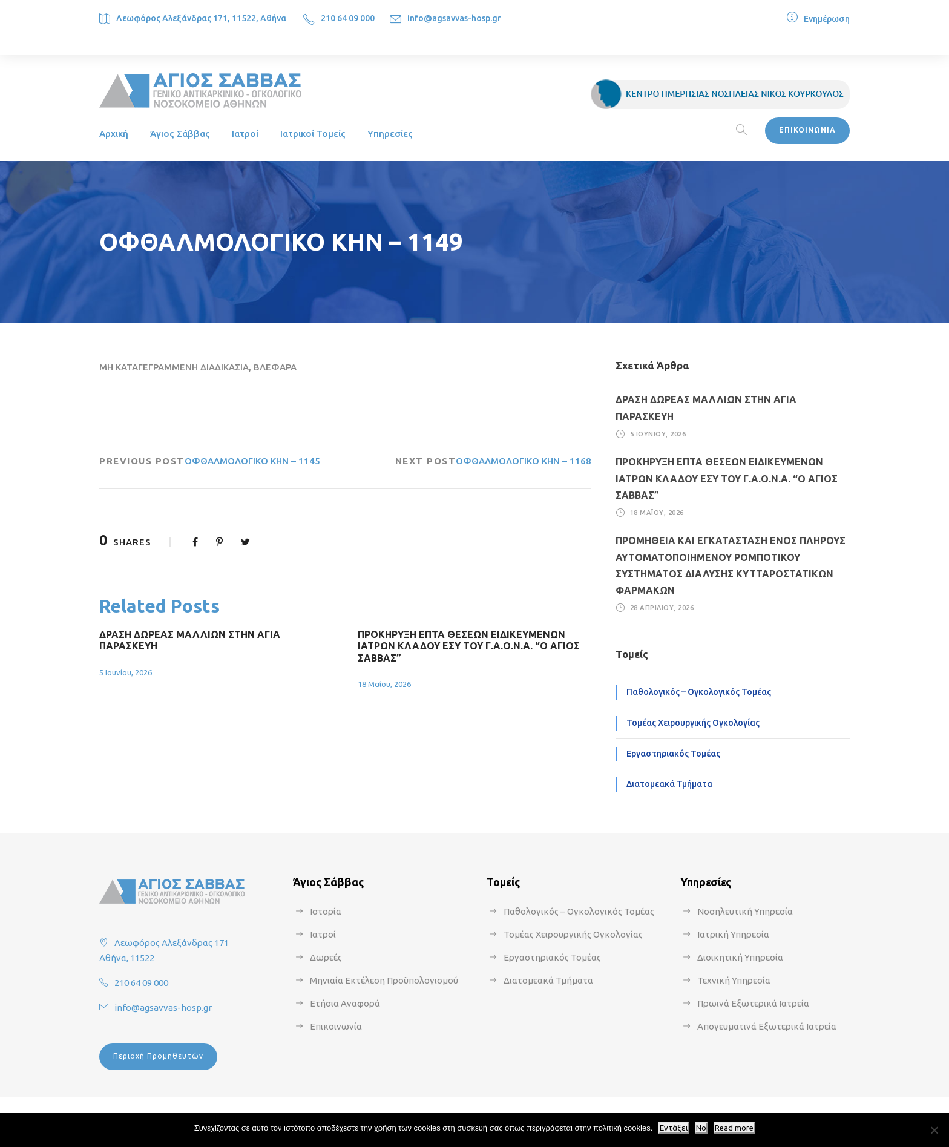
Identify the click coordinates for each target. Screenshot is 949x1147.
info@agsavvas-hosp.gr (454, 18)
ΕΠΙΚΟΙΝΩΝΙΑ (807, 130)
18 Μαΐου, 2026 (384, 684)
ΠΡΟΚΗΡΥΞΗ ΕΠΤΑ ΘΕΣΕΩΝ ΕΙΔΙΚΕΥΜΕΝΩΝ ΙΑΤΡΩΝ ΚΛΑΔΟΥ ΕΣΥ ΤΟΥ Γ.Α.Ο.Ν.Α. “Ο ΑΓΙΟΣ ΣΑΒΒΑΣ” (469, 646)
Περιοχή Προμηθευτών (158, 1056)
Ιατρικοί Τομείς (313, 133)
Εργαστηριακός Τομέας (673, 753)
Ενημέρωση (827, 19)
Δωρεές (326, 957)
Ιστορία (325, 911)
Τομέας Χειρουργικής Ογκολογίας (693, 723)
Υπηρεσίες (390, 133)
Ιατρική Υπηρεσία (733, 934)
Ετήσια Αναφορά (345, 1003)
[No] (934, 1130)
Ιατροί (245, 133)
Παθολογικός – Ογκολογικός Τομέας (698, 692)
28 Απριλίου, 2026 (662, 607)
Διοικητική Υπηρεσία (740, 957)
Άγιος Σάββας (180, 133)
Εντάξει (674, 1127)
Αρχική (113, 133)
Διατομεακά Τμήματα (669, 784)
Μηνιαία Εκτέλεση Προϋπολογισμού (384, 980)
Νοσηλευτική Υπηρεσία (745, 911)
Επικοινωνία (336, 1026)
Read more (734, 1127)
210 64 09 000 (348, 18)
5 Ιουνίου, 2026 (125, 672)
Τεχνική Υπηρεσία (733, 980)
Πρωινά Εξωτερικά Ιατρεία (753, 1003)
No (701, 1127)
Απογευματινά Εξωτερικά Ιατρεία (766, 1026)
